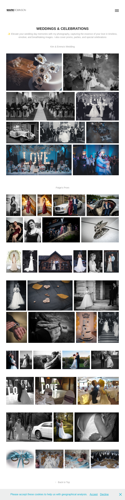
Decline (104, 494)
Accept (94, 494)
